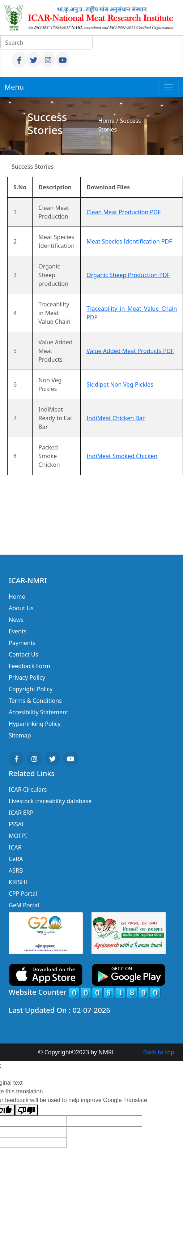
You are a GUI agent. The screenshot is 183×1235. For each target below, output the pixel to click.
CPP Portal (23, 894)
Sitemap (20, 735)
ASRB (16, 870)
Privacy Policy (27, 677)
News (16, 620)
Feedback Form (29, 666)
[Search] (46, 43)
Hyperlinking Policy (35, 724)
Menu (14, 87)
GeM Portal (24, 905)
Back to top (158, 1052)
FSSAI (16, 824)
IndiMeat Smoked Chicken (121, 456)
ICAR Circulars (28, 789)
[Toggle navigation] (168, 87)
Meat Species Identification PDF (129, 241)
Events (17, 631)
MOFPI (18, 836)
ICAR (15, 847)
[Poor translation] (26, 1110)
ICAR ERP (21, 813)
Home (106, 121)
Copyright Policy (30, 689)
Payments (22, 643)
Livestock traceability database (50, 801)
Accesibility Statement (38, 712)
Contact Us (23, 654)
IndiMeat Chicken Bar (115, 418)
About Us (21, 608)
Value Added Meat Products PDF (130, 351)
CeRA (16, 859)
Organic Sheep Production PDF (128, 275)
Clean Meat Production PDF (123, 212)
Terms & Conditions (35, 701)
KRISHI (18, 882)
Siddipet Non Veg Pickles (119, 384)
